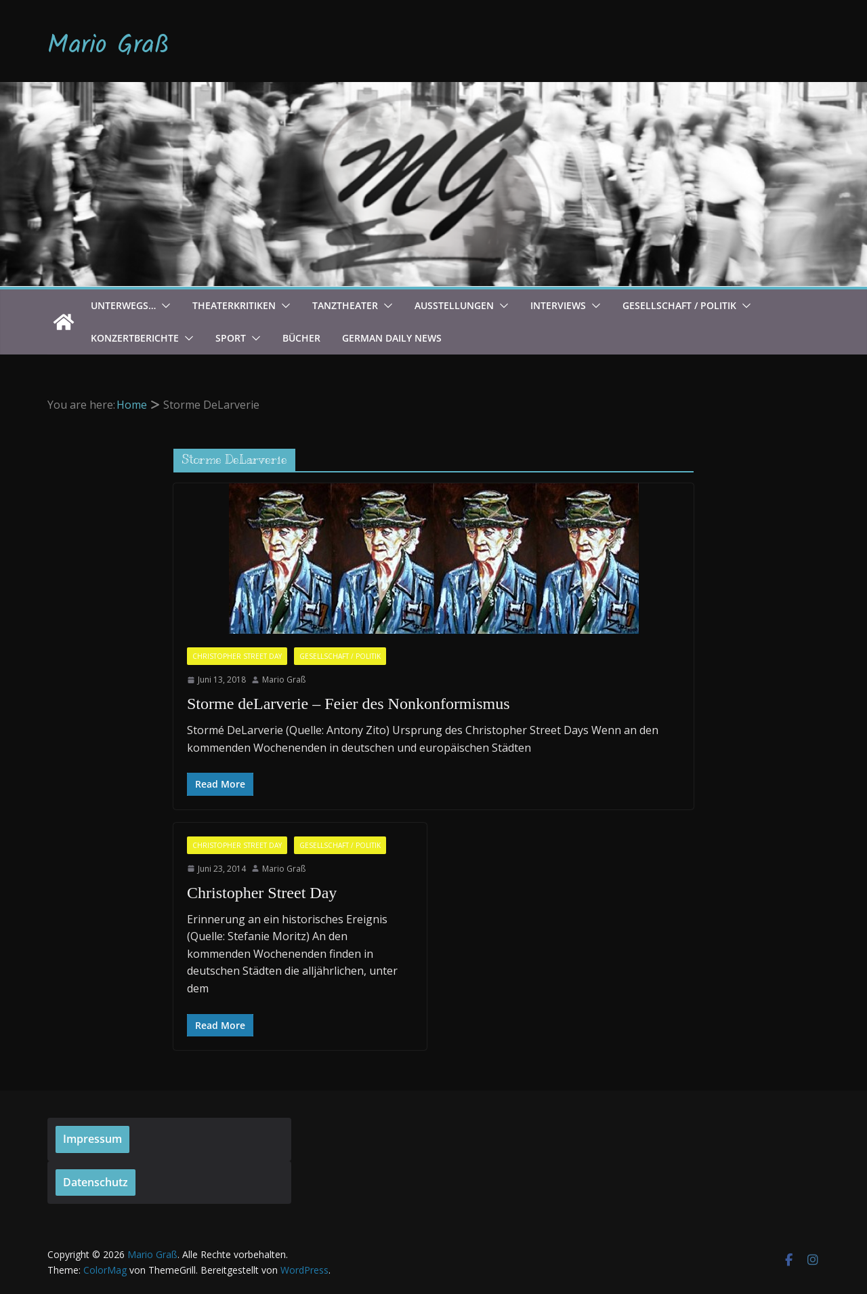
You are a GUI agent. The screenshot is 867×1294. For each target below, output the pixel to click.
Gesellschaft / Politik (679, 305)
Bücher (301, 337)
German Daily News (392, 337)
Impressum (92, 1138)
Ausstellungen (454, 305)
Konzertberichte (135, 337)
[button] (163, 305)
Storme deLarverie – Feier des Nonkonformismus (348, 703)
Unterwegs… (123, 305)
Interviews (558, 305)
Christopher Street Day (237, 656)
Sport (230, 337)
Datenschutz (95, 1182)
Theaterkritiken (234, 305)
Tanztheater (345, 305)
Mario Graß (108, 46)
